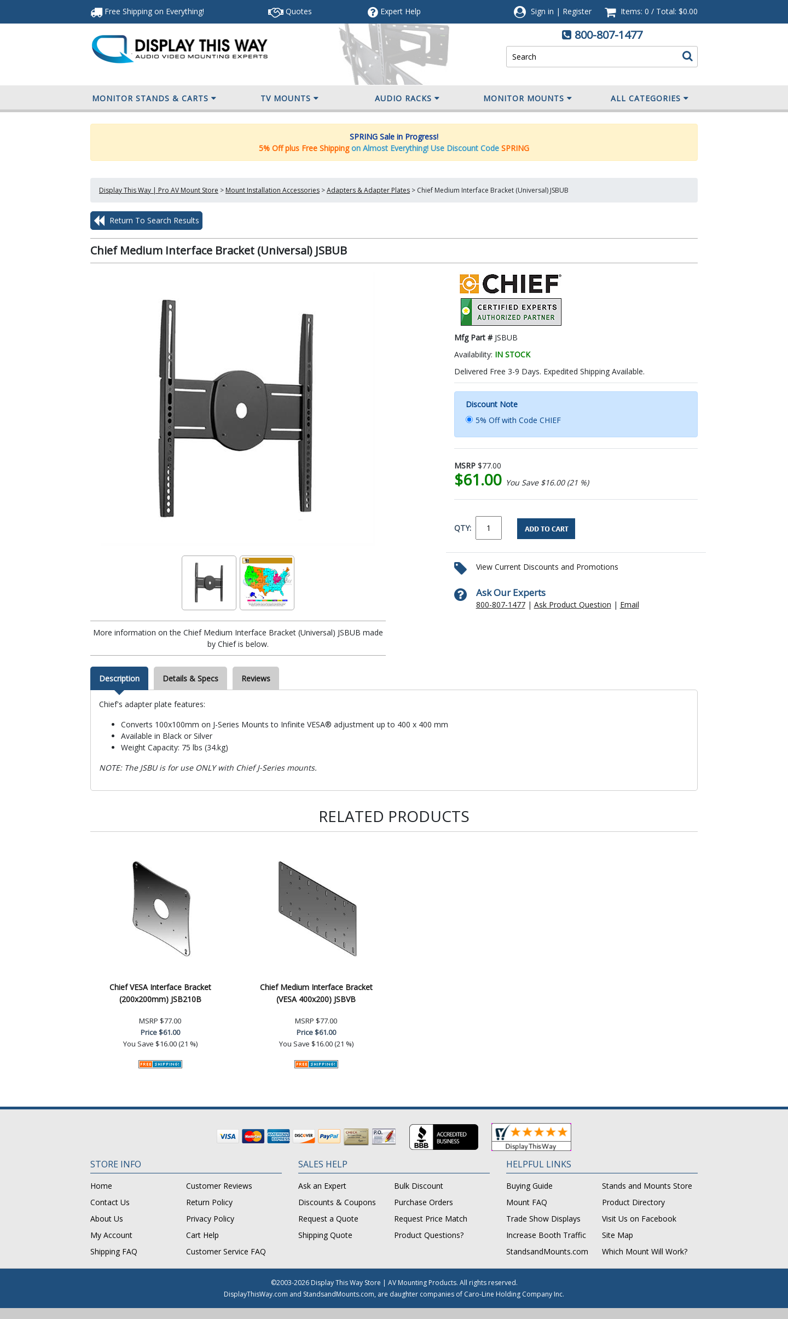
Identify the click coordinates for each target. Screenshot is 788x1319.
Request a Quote (328, 1218)
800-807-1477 (608, 35)
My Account (111, 1235)
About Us (106, 1218)
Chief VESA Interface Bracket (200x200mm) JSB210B (160, 993)
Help (394, 11)
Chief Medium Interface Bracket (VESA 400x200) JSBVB (316, 993)
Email (629, 604)
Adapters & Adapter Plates (368, 190)
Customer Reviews (219, 1186)
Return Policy (209, 1202)
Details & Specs (190, 678)
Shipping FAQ (113, 1251)
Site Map (617, 1235)
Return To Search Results (146, 221)
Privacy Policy (210, 1218)
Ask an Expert (322, 1186)
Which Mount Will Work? (644, 1251)
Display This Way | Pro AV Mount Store (158, 190)
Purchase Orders (423, 1202)
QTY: (462, 528)
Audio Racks (407, 98)
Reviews (255, 678)
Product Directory (633, 1202)
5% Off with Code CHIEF (518, 420)
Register (577, 11)
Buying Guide (529, 1186)
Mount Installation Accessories (272, 190)
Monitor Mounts (527, 98)
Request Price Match (430, 1218)
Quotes (290, 11)
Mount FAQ (526, 1202)
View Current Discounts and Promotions (547, 567)
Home (101, 1186)
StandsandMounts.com (547, 1251)
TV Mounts (289, 98)
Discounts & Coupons (337, 1202)
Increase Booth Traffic (546, 1235)
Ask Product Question (572, 604)
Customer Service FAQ (226, 1251)
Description (119, 678)
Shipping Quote (325, 1235)
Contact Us (110, 1202)
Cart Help (202, 1235)
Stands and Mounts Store (647, 1186)
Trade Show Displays (543, 1218)
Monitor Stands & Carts (154, 98)
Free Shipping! (147, 11)
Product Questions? (428, 1235)
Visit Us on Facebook (639, 1218)
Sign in (542, 11)
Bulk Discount (418, 1186)
